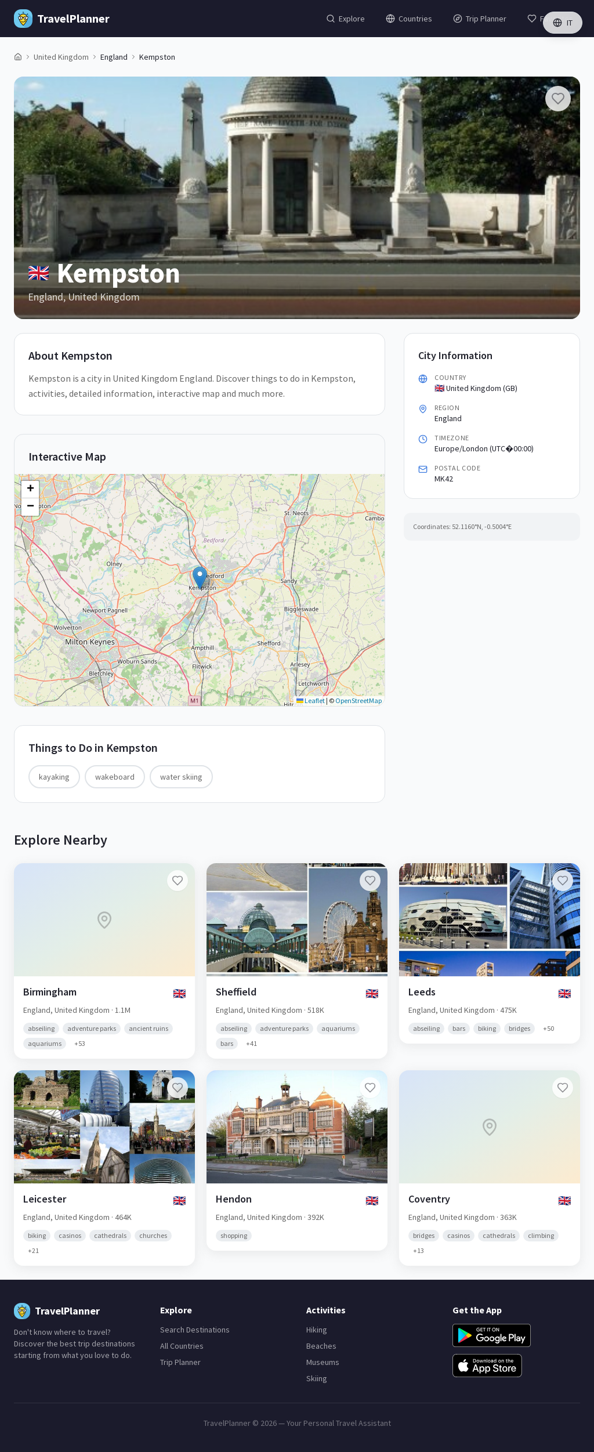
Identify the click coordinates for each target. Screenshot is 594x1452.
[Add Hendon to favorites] (370, 1087)
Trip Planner (180, 1362)
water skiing (181, 777)
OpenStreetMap (358, 700)
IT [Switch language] (563, 22)
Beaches (321, 1346)
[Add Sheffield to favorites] (370, 880)
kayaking (54, 777)
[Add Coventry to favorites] (562, 1087)
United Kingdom (61, 57)
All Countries (182, 1346)
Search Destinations (195, 1329)
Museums (322, 1362)
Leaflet (310, 700)
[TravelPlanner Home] (62, 18)
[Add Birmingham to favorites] (177, 880)
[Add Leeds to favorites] (562, 880)
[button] (200, 578)
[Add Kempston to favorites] (558, 98)
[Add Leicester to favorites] (177, 1087)
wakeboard (115, 777)
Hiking (316, 1329)
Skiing (316, 1378)
